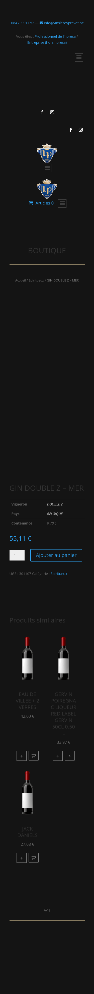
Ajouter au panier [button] (34, 756)
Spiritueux (36, 280)
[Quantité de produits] (17, 555)
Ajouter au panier (56, 555)
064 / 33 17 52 (22, 22)
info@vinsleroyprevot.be (62, 22)
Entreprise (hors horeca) (47, 42)
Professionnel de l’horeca (55, 36)
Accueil (20, 280)
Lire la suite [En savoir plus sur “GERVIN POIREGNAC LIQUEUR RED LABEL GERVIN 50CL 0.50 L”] (70, 756)
